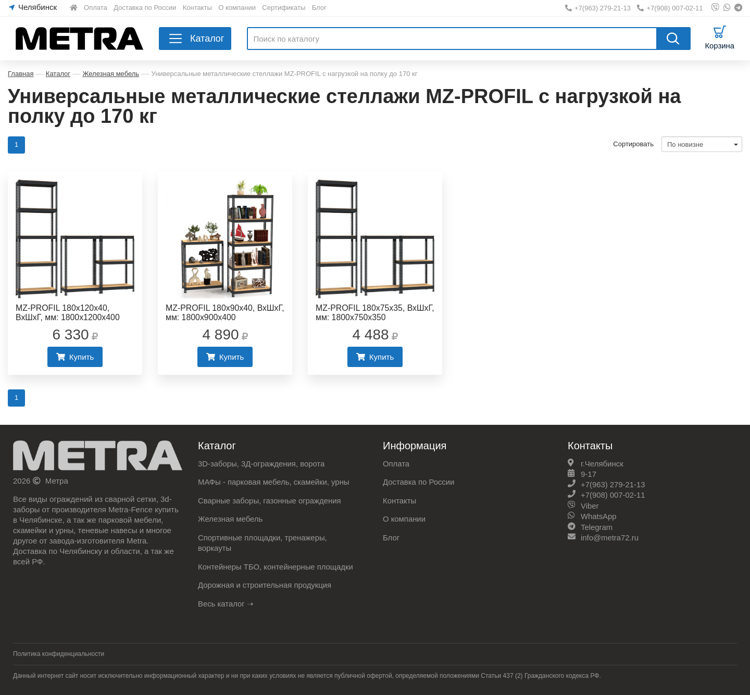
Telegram (597, 527)
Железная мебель (110, 74)
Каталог (58, 74)
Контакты (197, 7)
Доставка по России (145, 7)
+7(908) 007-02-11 (670, 8)
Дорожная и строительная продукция (265, 584)
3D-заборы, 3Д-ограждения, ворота (262, 464)
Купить (75, 357)
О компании (237, 7)
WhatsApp (599, 516)
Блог (319, 7)
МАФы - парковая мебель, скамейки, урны (274, 482)
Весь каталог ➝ (226, 602)
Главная (20, 74)
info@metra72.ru (610, 537)
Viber (590, 506)
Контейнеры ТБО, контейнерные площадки (276, 566)
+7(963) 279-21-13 (598, 8)
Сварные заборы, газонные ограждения (270, 501)
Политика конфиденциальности (59, 652)
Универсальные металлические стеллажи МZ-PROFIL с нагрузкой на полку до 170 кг (284, 74)
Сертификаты (283, 7)
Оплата (95, 7)
